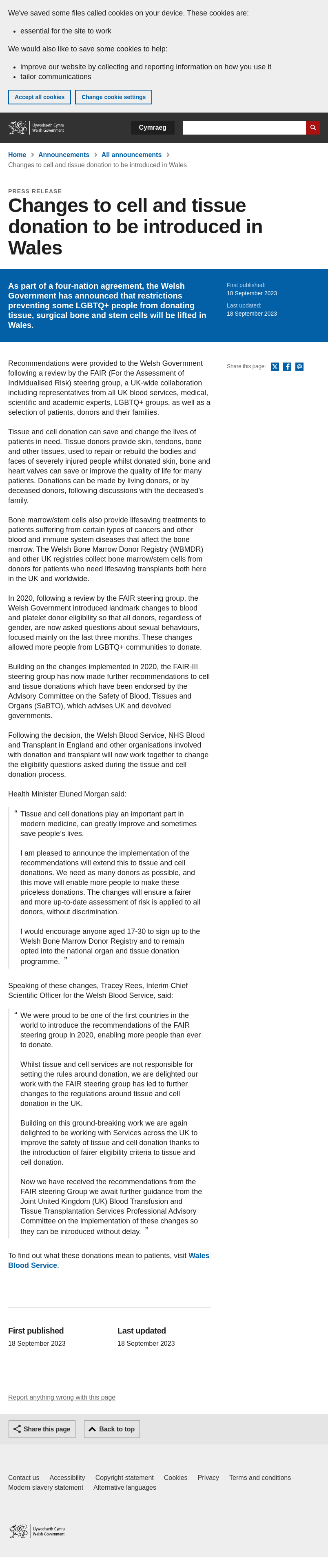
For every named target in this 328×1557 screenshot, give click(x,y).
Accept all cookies (39, 97)
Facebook (287, 367)
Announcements (63, 154)
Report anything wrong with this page (61, 1397)
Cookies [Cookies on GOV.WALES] (176, 1477)
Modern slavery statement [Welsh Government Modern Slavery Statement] (45, 1487)
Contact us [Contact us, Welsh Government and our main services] (23, 1477)
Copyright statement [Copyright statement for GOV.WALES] (124, 1477)
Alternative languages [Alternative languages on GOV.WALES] (124, 1487)
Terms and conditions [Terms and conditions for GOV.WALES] (260, 1477)
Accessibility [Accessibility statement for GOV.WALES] (67, 1477)
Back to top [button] (117, 1429)
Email (299, 367)
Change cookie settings (114, 97)
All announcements (132, 154)
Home (17, 154)
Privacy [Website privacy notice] (208, 1477)
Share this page (47, 1429)
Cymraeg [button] (152, 127)
